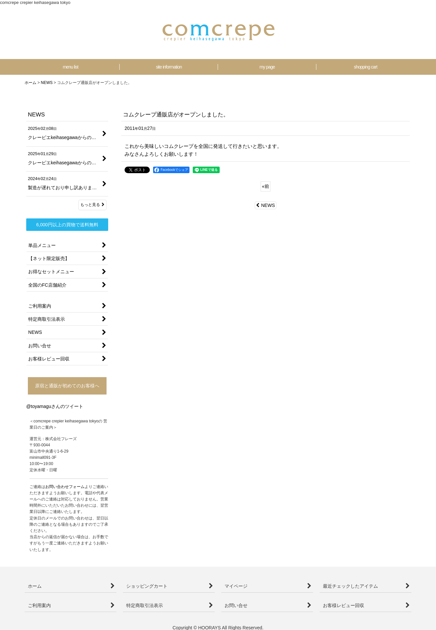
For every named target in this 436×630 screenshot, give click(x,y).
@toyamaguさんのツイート (54, 406)
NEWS (265, 205)
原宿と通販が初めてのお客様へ (67, 385)
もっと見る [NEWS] (92, 204)
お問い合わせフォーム (65, 486)
